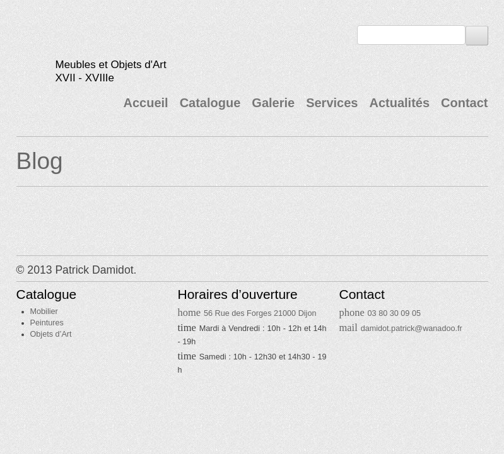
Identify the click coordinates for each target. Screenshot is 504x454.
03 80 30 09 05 (394, 313)
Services (332, 103)
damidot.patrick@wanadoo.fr (411, 328)
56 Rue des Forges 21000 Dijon (260, 313)
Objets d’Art (51, 334)
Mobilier (44, 311)
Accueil (145, 103)
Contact (464, 103)
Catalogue (210, 103)
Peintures (47, 322)
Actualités (399, 103)
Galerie (273, 103)
